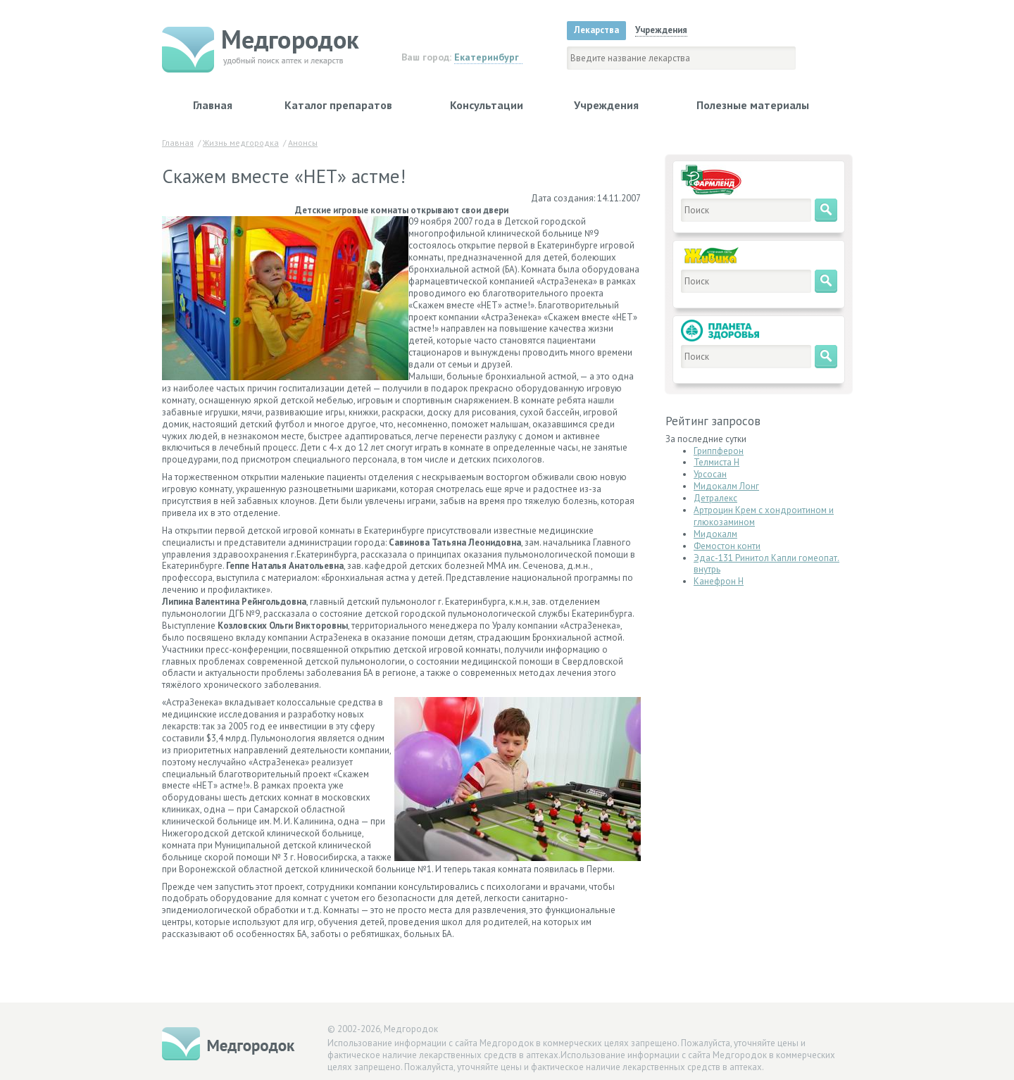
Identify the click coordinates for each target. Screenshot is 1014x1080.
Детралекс (715, 498)
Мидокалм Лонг (726, 486)
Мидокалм (715, 534)
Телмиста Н (716, 462)
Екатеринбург (486, 57)
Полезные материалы (752, 105)
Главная (212, 105)
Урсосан (710, 474)
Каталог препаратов (338, 105)
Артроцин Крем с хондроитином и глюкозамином (764, 516)
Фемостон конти (727, 546)
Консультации (486, 105)
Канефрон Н (719, 581)
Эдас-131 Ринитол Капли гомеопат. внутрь (766, 564)
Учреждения (606, 105)
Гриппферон (719, 451)
